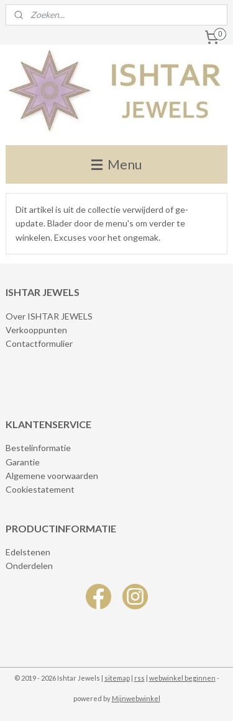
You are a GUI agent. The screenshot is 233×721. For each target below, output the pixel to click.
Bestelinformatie (38, 447)
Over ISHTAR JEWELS (49, 316)
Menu (116, 164)
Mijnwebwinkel (136, 698)
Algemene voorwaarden (52, 475)
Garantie (23, 462)
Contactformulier (39, 343)
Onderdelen (29, 565)
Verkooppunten (36, 330)
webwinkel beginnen (182, 678)
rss (139, 678)
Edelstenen (28, 552)
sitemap (117, 678)
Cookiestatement (40, 489)
